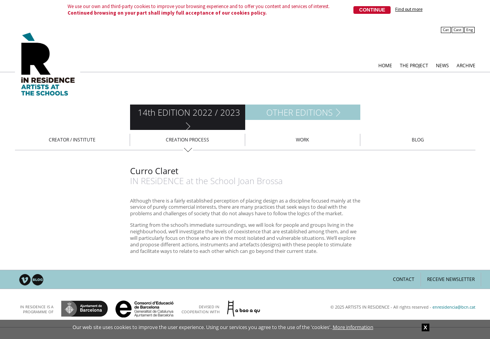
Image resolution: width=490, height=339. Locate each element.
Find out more (408, 9)
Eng (469, 29)
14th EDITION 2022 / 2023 (189, 112)
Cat (446, 29)
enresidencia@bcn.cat (453, 307)
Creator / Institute (72, 139)
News (442, 65)
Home (385, 65)
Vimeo (25, 280)
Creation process (187, 139)
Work (302, 139)
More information (353, 327)
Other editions (299, 112)
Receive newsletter (451, 279)
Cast (458, 29)
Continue (372, 10)
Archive (466, 65)
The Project (414, 65)
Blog (418, 139)
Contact (403, 279)
